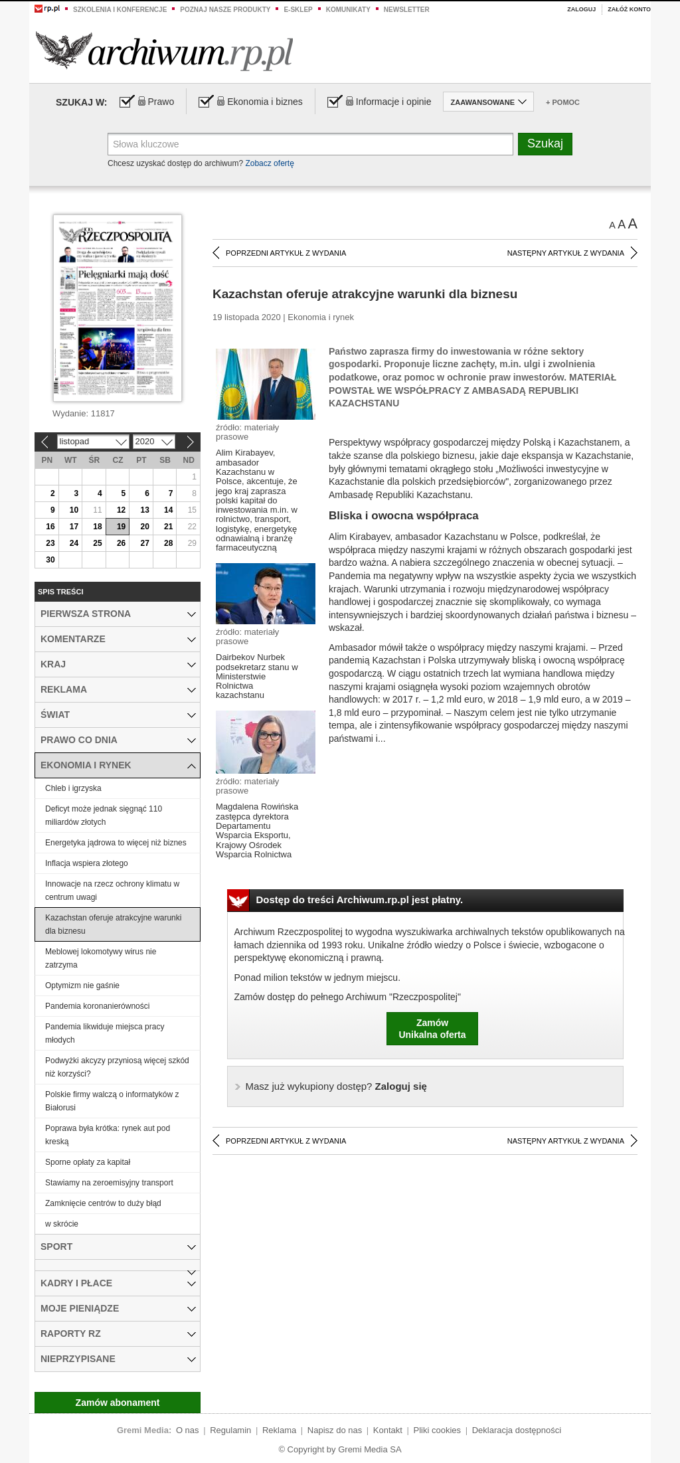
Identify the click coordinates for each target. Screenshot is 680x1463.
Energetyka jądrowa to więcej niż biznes (116, 842)
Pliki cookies (438, 1430)
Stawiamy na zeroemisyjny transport (109, 1182)
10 (74, 510)
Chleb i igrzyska (73, 788)
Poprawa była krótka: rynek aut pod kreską (107, 1135)
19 (121, 526)
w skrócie (61, 1224)
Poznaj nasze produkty (225, 9)
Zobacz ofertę (269, 163)
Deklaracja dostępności (516, 1430)
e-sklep (298, 9)
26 (121, 543)
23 (50, 543)
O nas (187, 1430)
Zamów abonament (118, 1402)
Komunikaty (348, 9)
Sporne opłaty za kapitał (87, 1162)
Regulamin (230, 1430)
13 (144, 510)
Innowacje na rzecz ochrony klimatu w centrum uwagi (112, 890)
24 (74, 543)
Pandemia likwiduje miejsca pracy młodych (104, 1033)
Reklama (279, 1430)
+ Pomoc (563, 102)
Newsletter (407, 9)
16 (50, 526)
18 (97, 526)
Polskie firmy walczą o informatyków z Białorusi (112, 1101)
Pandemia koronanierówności (97, 1006)
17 (74, 526)
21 (168, 526)
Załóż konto (629, 9)
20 (144, 526)
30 (50, 559)
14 (168, 510)
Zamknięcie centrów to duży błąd (103, 1203)
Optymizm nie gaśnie (82, 985)
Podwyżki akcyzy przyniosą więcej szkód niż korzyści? (117, 1067)
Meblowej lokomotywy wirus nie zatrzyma (100, 958)
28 (168, 543)
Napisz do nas (334, 1430)
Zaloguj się (336, 1086)
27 (144, 543)
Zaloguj (581, 9)
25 (97, 543)
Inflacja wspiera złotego (86, 863)
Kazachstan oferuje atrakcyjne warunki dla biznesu (113, 924)
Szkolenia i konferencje (120, 9)
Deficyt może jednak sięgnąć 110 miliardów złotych (103, 815)
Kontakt (387, 1430)
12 (121, 510)
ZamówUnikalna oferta (432, 1028)
